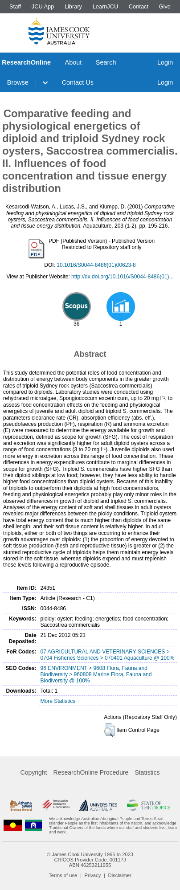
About (73, 62)
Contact (138, 6)
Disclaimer (119, 875)
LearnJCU (106, 6)
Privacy (93, 875)
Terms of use (63, 875)
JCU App (43, 6)
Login (165, 62)
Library (73, 6)
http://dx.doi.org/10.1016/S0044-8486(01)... (122, 277)
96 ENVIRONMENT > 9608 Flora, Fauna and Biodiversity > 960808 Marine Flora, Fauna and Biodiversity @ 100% (96, 674)
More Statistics (58, 701)
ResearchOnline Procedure (91, 772)
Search (106, 62)
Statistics (147, 772)
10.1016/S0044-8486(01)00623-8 (96, 265)
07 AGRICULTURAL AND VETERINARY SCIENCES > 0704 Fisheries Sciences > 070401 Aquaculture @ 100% (108, 655)
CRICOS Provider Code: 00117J (90, 859)
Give (165, 6)
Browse (18, 82)
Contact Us (78, 82)
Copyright (33, 772)
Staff (15, 6)
